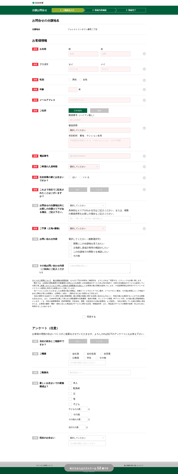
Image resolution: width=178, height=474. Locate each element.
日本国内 (78, 111)
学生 (89, 358)
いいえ (99, 190)
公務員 (75, 358)
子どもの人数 (74, 409)
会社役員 (91, 354)
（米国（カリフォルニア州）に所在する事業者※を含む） (61, 286)
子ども (76, 404)
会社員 (75, 354)
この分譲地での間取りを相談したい (91, 252)
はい (78, 190)
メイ (103, 64)
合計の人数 (73, 427)
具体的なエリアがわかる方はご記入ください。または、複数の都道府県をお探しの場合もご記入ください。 (99, 212)
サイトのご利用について (41, 280)
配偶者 (76, 388)
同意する (91, 316)
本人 (75, 383)
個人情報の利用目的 (60, 280)
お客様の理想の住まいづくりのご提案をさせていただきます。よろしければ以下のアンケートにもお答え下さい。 (89, 334)
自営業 (107, 354)
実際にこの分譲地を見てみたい (88, 243)
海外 (99, 111)
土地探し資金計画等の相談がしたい (91, 247)
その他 (76, 256)
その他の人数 (74, 419)
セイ (71, 64)
